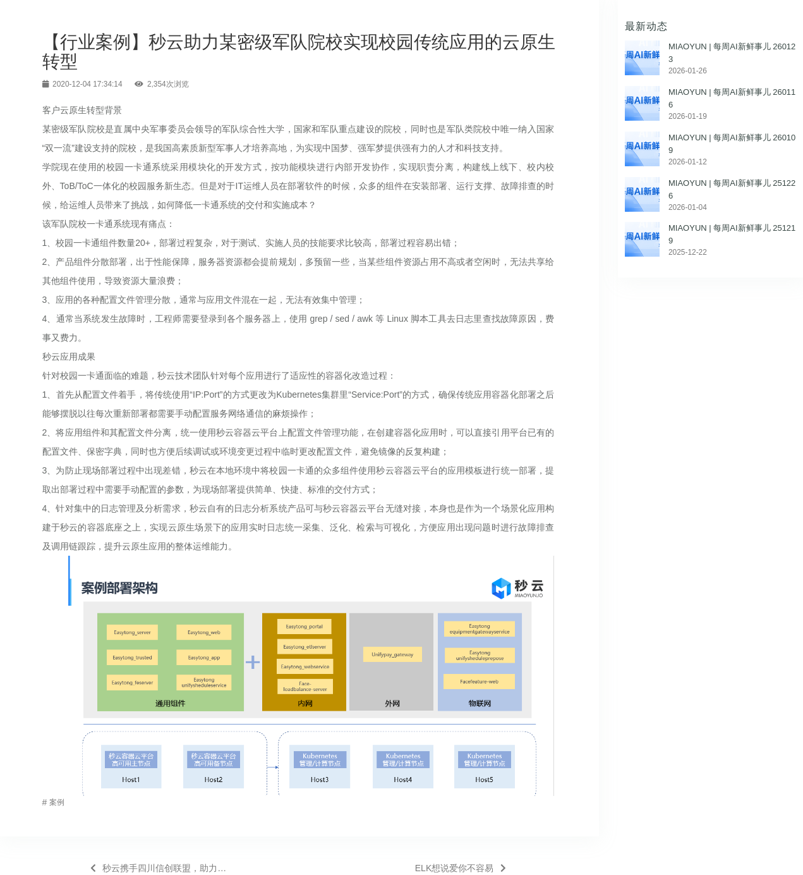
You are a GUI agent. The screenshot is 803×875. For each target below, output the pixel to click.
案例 (56, 802)
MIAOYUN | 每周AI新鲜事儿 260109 (731, 144)
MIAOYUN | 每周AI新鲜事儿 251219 (731, 234)
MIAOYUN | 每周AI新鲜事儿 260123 (731, 53)
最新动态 (646, 26)
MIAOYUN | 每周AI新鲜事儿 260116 (731, 98)
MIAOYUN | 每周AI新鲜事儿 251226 (731, 189)
